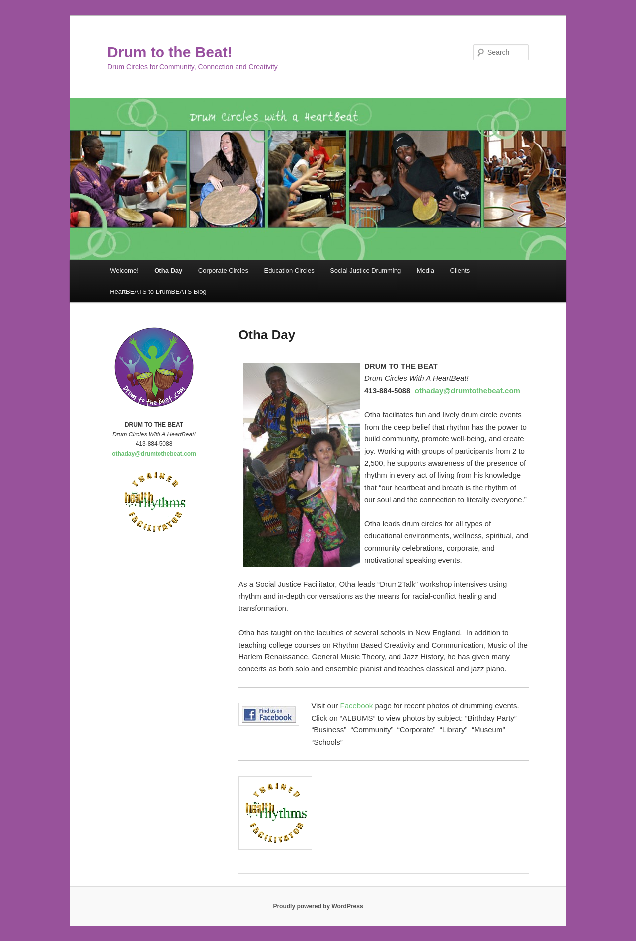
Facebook (356, 705)
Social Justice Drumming (365, 270)
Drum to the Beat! (170, 52)
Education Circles (289, 270)
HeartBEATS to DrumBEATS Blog (158, 291)
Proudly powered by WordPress (318, 906)
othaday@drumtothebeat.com (467, 390)
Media (425, 270)
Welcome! (124, 270)
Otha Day (168, 270)
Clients (460, 270)
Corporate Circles (223, 270)
